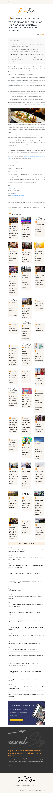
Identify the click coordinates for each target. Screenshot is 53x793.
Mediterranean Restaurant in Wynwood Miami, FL (18, 82)
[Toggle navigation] (9, 2)
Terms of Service (34, 790)
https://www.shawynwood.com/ (18, 170)
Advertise (25, 790)
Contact (29, 790)
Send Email (12, 188)
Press (21, 790)
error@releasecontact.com (13, 204)
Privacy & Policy (42, 790)
